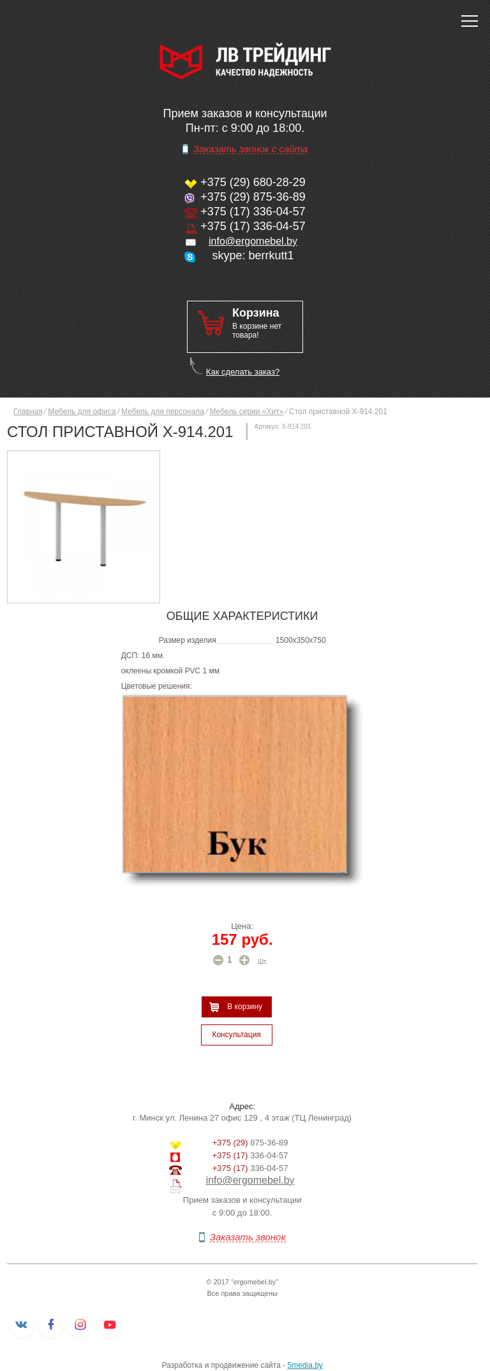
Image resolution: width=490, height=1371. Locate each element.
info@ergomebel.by (253, 241)
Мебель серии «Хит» (246, 411)
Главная (28, 411)
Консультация (236, 1034)
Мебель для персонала (162, 411)
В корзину (244, 1006)
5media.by (305, 1365)
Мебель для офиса (81, 411)
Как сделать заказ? (242, 372)
